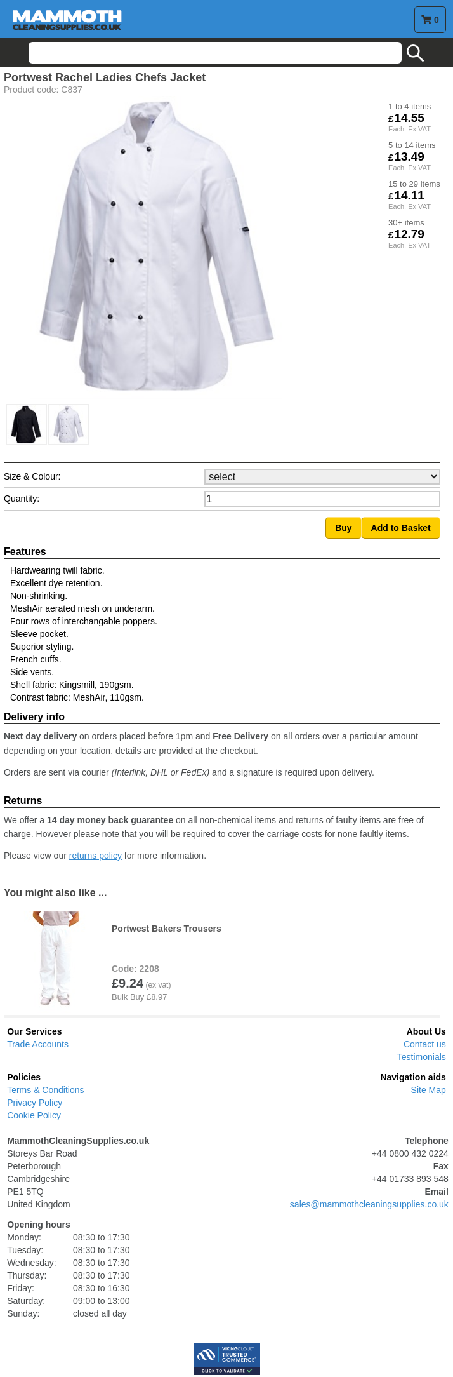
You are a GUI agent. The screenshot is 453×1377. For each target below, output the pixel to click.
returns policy (95, 855)
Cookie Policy (34, 1115)
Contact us (425, 1044)
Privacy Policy (34, 1103)
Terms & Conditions (45, 1090)
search (415, 53)
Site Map (428, 1090)
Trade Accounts (38, 1044)
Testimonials (421, 1057)
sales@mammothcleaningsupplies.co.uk (369, 1204)
